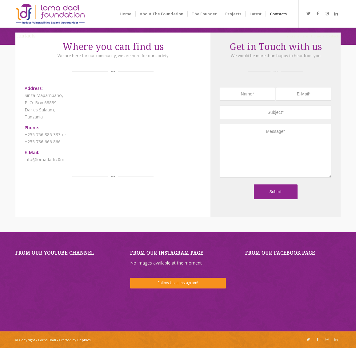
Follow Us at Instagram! (178, 282)
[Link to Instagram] (326, 13)
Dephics (83, 340)
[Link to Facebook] (317, 13)
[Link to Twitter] (308, 13)
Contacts (25, 36)
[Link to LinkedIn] (336, 13)
